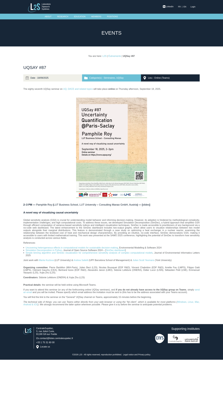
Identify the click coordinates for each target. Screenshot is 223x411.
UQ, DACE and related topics (78, 89)
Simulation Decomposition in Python (44, 250)
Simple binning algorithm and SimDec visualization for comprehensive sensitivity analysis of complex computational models (89, 253)
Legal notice (128, 354)
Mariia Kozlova (46, 260)
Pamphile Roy (44, 204)
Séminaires (109, 78)
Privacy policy (144, 354)
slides (146, 204)
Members (96, 16)
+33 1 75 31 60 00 (45, 342)
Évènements (114, 56)
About (48, 16)
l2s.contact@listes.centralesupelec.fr (54, 338)
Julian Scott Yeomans (144, 260)
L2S (104, 56)
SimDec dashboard (115, 250)
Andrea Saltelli (81, 260)
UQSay (120, 78)
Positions (112, 16)
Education (79, 16)
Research (62, 16)
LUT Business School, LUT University (75, 204)
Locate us (45, 346)
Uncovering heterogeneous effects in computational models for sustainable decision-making (72, 247)
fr (179, 7)
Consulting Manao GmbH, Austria (118, 204)
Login (193, 7)
